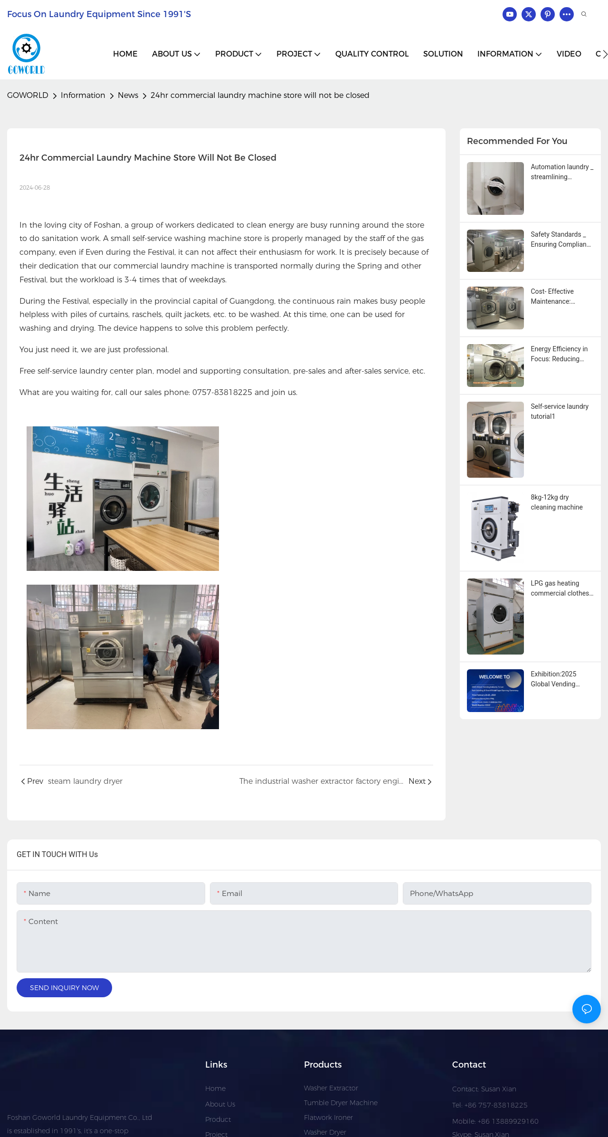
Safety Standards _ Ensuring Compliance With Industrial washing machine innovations (562, 240)
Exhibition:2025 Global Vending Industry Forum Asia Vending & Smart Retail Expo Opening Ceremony (560, 679)
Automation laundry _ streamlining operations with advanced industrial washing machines (562, 172)
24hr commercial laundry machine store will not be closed (260, 95)
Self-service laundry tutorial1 (560, 411)
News (128, 95)
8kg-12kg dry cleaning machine (557, 502)
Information (83, 95)
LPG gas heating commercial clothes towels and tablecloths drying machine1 (560, 588)
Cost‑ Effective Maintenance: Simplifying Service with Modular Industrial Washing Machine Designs (559, 297)
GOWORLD (27, 95)
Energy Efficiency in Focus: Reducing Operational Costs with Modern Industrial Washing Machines (559, 354)
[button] (605, 54)
